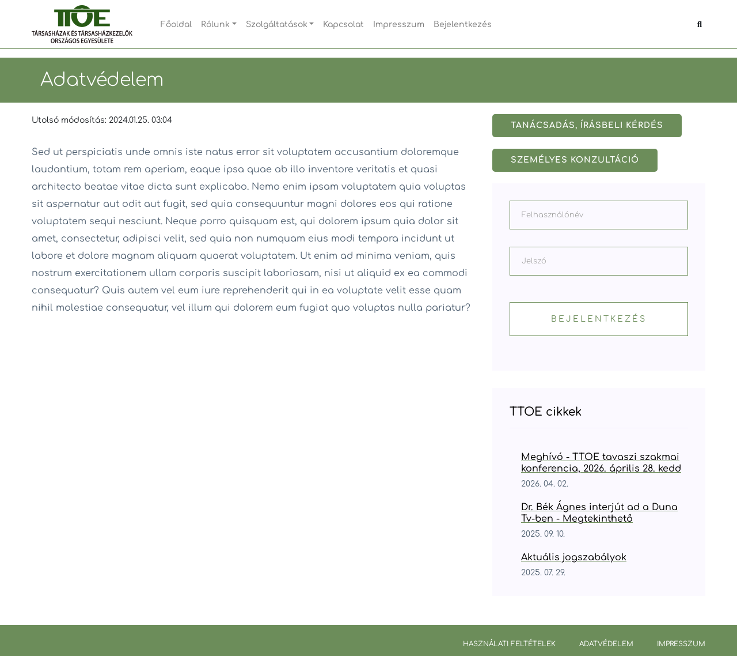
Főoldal (176, 24)
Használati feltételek (509, 644)
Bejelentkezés (463, 24)
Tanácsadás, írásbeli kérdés (587, 125)
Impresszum (398, 24)
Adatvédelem (606, 644)
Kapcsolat (343, 24)
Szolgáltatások (276, 24)
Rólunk (215, 24)
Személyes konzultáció (575, 160)
